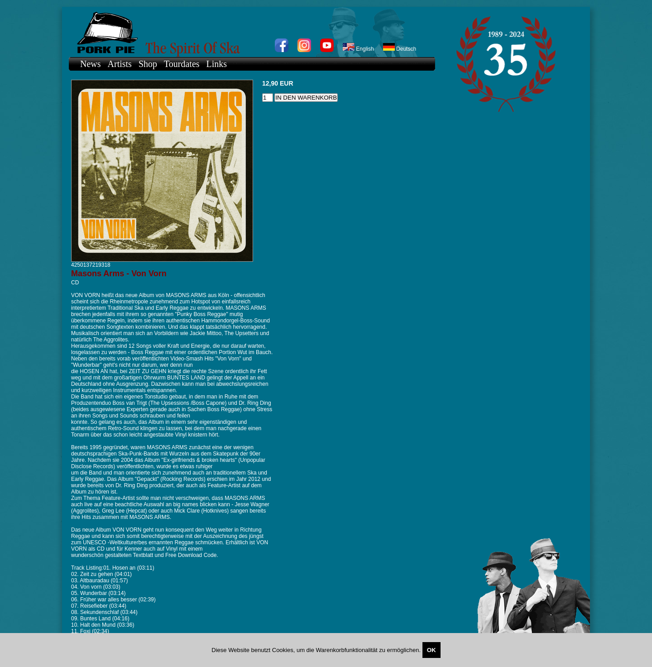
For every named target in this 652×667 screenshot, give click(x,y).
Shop (148, 64)
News (90, 64)
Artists (120, 64)
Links (216, 64)
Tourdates (182, 64)
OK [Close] (431, 650)
